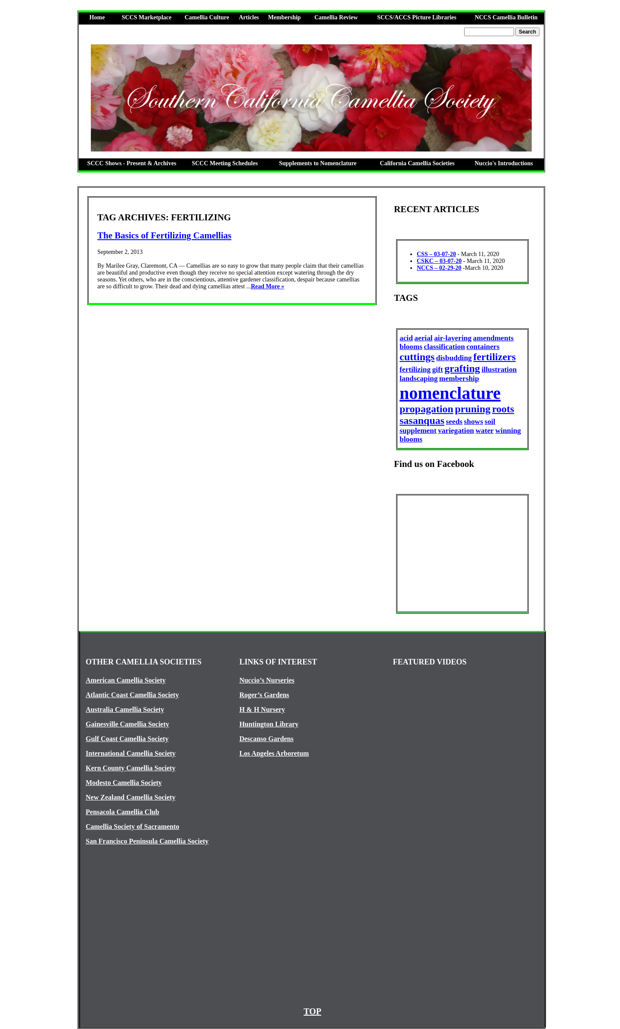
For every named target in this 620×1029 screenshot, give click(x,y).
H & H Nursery (262, 709)
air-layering (452, 338)
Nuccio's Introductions (503, 163)
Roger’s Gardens (264, 694)
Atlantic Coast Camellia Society (132, 694)
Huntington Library (268, 724)
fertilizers (494, 356)
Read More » (268, 286)
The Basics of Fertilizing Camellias (164, 235)
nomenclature (450, 393)
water (484, 430)
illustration (499, 369)
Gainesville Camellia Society (127, 724)
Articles (249, 17)
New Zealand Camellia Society (130, 797)
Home (97, 17)
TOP (312, 1011)
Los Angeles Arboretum (274, 753)
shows (473, 421)
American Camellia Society (126, 680)
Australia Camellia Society (125, 709)
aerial (423, 338)
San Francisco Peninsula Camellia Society (147, 841)
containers (482, 347)
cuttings (417, 356)
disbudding (454, 358)
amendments (493, 338)
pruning (472, 408)
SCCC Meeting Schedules (224, 163)
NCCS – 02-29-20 (439, 268)
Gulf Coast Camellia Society (127, 738)
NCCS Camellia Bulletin (505, 17)
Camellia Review (336, 17)
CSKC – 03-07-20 (439, 261)
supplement (418, 430)
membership (459, 378)
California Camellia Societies (417, 163)
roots (503, 408)
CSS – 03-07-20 (436, 254)
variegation (456, 430)
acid (406, 338)
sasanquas (422, 420)
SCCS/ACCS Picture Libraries (416, 17)
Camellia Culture (207, 17)
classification (444, 347)
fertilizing (415, 369)
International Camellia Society (131, 753)
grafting (462, 368)
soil (489, 421)
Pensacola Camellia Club (122, 812)
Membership (284, 17)
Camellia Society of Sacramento (132, 826)
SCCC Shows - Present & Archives (132, 163)
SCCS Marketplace (147, 17)
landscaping (419, 378)
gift (437, 369)
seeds (454, 421)
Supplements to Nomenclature (317, 163)
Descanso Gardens (266, 738)
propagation (426, 408)
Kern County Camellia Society (130, 768)
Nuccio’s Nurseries (266, 680)
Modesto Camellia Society (124, 782)
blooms (411, 347)
